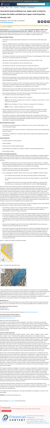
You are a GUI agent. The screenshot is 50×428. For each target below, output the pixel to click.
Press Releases (31, 7)
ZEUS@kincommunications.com (7, 318)
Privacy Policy (34, 423)
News (7, 7)
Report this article (6, 410)
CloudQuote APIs (28, 1)
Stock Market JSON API (32, 415)
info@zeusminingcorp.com (31, 312)
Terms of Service (45, 423)
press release (11, 400)
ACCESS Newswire (7, 22)
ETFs (11, 7)
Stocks (2, 7)
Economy (16, 7)
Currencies (23, 7)
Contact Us (35, 1)
